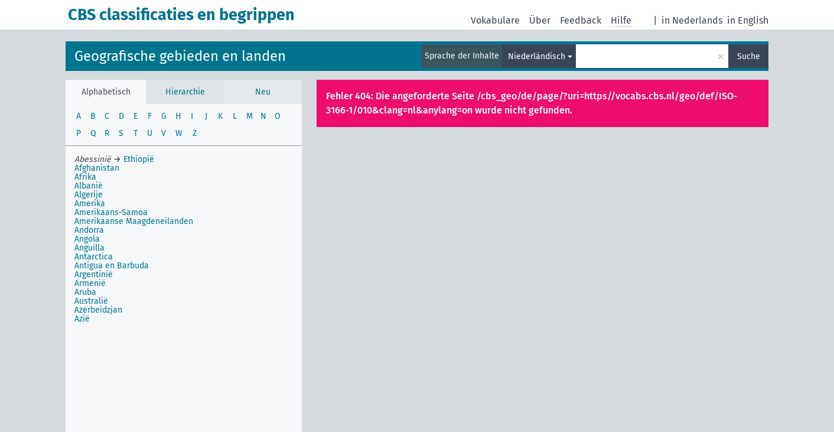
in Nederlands (692, 20)
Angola (87, 239)
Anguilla (89, 248)
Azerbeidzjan (98, 310)
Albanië (88, 186)
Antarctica (93, 257)
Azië (82, 319)
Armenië (90, 283)
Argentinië (93, 274)
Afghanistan (96, 168)
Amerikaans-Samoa (111, 212)
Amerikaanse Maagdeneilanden (133, 221)
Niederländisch (536, 56)
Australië (91, 301)
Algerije (88, 195)
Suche (748, 56)
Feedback (580, 20)
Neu (263, 92)
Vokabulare (495, 20)
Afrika (85, 177)
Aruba (85, 292)
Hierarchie (185, 92)
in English (747, 20)
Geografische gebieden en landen (180, 56)
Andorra (89, 230)
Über (539, 20)
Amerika (89, 204)
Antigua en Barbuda (111, 266)
